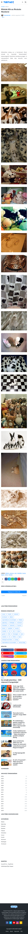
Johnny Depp (22, 642)
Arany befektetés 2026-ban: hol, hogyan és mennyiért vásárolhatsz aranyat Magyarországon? (19, 744)
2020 (14, 790)
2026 (14, 776)
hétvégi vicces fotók (7, 639)
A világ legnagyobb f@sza (19, 753)
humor (24, 573)
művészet (19, 622)
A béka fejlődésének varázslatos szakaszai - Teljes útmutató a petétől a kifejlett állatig (20, 734)
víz (9, 631)
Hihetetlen (3, 833)
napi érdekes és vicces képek (9, 642)
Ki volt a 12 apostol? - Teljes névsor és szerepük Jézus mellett (19, 762)
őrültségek (11, 622)
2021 (14, 788)
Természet (3, 844)
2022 (14, 785)
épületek (10, 628)
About (11, 931)
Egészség (3, 824)
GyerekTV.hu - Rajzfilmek (7, 864)
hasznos (19, 625)
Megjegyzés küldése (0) (14, 592)
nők (14, 631)
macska (10, 574)
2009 (14, 810)
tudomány (12, 625)
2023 (14, 783)
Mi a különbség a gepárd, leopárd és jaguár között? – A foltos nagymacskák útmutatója (19, 724)
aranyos (12, 573)
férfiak (14, 636)
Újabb (3, 595)
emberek (16, 614)
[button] (1, 2)
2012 (14, 804)
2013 (14, 801)
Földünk (20, 620)
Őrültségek (3, 841)
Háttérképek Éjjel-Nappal (7, 866)
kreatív (9, 614)
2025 (14, 778)
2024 (14, 781)
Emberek (3, 826)
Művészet (3, 839)
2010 (14, 808)
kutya (6, 574)
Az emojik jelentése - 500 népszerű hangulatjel (11, 681)
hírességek (15, 634)
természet (4, 617)
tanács (3, 628)
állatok (7, 6)
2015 (14, 797)
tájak (19, 636)
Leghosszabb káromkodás (17, 706)
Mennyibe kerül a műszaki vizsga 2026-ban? (20, 714)
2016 (14, 794)
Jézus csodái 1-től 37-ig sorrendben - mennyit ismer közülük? (20, 697)
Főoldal (3, 6)
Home (7, 931)
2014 (14, 799)
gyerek (3, 634)
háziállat (19, 573)
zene (22, 634)
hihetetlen (4, 625)
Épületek (3, 828)
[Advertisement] (14, 35)
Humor (2, 835)
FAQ (21, 931)
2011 (14, 806)
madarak (4, 636)
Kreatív (2, 837)
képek (2, 574)
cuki (15, 573)
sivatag (16, 639)
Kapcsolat (16, 931)
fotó (9, 634)
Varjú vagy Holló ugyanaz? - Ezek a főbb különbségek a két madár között (19, 688)
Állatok (2, 822)
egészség (4, 622)
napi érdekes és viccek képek (9, 620)
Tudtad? (20, 928)
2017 (14, 792)
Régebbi (24, 595)
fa (9, 636)
